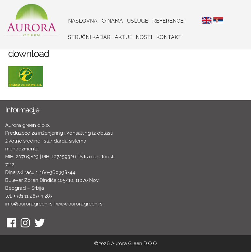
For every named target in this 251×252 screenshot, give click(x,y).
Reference (167, 21)
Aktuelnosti (133, 37)
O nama (112, 21)
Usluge (137, 21)
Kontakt (169, 37)
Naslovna (82, 21)
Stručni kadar (89, 37)
